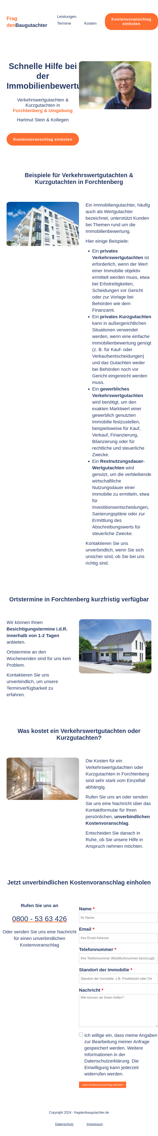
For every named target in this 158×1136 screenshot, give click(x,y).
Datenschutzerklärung (106, 1061)
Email (86, 929)
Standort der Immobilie (105, 969)
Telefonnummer (97, 949)
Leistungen (66, 16)
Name (87, 908)
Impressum (95, 1124)
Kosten (90, 23)
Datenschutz (64, 1124)
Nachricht (91, 990)
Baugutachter (31, 25)
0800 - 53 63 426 (39, 919)
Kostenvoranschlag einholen (131, 21)
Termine (64, 23)
